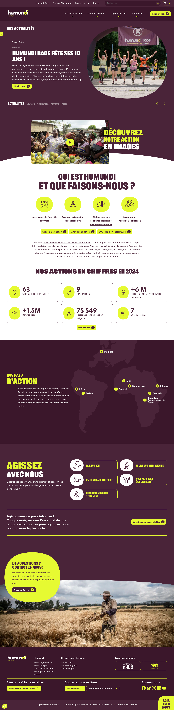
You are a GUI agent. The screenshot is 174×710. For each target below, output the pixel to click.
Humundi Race (42, 3)
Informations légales (127, 705)
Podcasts (55, 103)
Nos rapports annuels (44, 672)
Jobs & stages (68, 669)
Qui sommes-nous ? (43, 669)
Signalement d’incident (48, 705)
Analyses (31, 103)
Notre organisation (43, 663)
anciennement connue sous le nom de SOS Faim (67, 243)
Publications (43, 103)
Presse (96, 3)
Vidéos (64, 103)
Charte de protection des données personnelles (88, 705)
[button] (157, 103)
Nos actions (66, 663)
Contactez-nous (82, 3)
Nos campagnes (69, 666)
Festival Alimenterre (62, 3)
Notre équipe (40, 666)
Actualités (16, 102)
